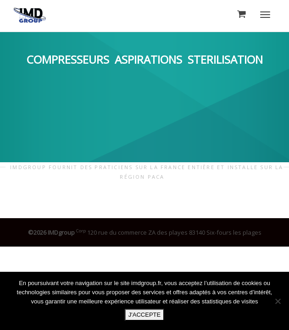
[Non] (277, 301)
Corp (81, 231)
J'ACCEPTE (144, 314)
